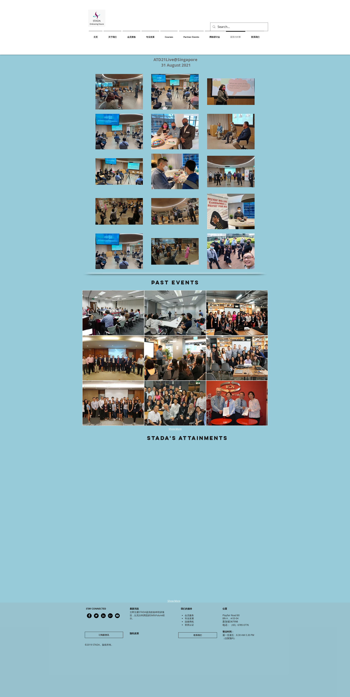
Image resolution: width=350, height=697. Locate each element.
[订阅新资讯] (104, 635)
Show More (175, 428)
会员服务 (189, 615)
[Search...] (239, 27)
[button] (116, 469)
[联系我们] (197, 635)
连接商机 (189, 621)
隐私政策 (134, 633)
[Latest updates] (89, 615)
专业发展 (189, 618)
